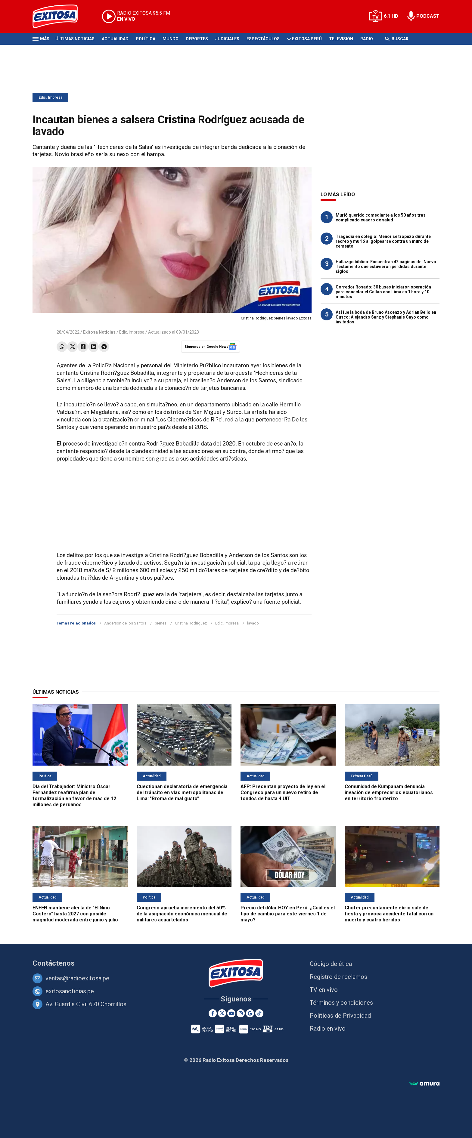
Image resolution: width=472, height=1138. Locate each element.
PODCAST (427, 16)
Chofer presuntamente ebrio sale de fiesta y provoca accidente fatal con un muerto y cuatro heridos (389, 914)
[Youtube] (231, 1013)
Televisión (341, 38)
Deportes (197, 38)
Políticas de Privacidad (340, 1015)
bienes (160, 623)
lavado (253, 623)
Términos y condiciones (341, 1002)
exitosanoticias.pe (69, 991)
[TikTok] (259, 1013)
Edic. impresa (131, 332)
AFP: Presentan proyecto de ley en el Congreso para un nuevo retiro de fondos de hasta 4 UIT (283, 792)
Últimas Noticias (75, 38)
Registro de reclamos (338, 976)
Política (145, 38)
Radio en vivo (328, 1028)
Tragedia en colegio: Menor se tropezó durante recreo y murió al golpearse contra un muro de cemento (383, 241)
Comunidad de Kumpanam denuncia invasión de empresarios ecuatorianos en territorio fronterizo (389, 792)
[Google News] (250, 1013)
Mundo (171, 38)
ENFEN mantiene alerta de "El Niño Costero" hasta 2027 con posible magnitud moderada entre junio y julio (75, 914)
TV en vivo (324, 989)
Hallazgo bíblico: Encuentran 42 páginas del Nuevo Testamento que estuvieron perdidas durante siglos (386, 266)
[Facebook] (213, 1013)
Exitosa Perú (307, 38)
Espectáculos (263, 38)
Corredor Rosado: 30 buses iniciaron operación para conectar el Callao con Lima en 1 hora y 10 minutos (383, 292)
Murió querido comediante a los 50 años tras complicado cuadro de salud (381, 217)
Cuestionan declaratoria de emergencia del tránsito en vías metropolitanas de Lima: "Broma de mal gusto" (182, 792)
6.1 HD (391, 16)
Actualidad (115, 38)
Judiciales (227, 38)
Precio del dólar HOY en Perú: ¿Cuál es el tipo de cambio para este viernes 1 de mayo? (288, 914)
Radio (366, 38)
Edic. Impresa (50, 97)
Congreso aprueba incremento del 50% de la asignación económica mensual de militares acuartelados (182, 914)
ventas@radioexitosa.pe (77, 978)
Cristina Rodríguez (191, 623)
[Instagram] (241, 1013)
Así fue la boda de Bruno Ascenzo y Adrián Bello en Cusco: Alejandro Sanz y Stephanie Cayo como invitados (386, 317)
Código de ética (331, 963)
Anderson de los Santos (125, 623)
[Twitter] (222, 1013)
